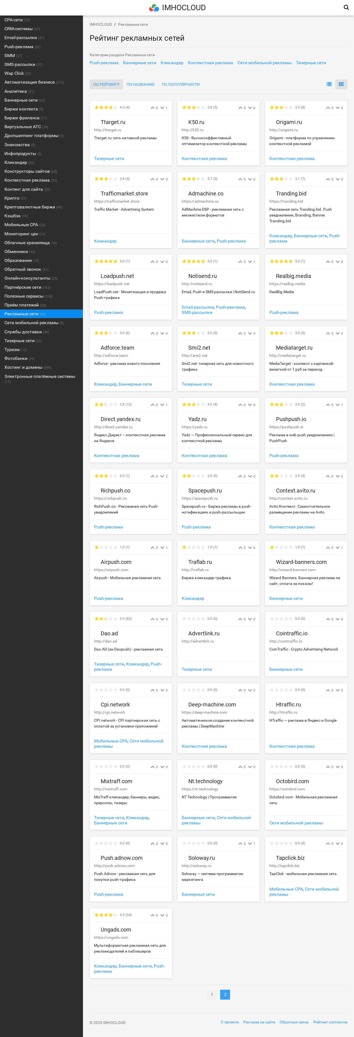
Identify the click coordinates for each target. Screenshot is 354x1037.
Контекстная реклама (204, 158)
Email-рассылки (198, 307)
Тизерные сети (109, 158)
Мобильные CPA (110, 741)
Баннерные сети (198, 241)
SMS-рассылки (197, 312)
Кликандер (105, 241)
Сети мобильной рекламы (296, 823)
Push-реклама (231, 241)
